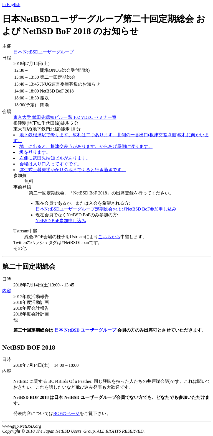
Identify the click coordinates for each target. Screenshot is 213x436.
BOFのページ (66, 413)
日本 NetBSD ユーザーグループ (85, 330)
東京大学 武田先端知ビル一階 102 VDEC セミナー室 (64, 117)
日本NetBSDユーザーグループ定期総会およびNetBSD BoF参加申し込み (106, 209)
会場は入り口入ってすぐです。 (50, 163)
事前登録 (22, 187)
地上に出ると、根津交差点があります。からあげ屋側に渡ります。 (86, 146)
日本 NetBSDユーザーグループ (43, 52)
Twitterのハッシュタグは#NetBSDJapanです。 (57, 242)
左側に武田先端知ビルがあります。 (54, 158)
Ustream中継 (25, 231)
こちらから (109, 236)
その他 (20, 248)
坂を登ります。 (34, 152)
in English (11, 4)
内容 (6, 290)
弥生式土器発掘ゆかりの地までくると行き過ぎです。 (72, 169)
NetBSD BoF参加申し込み (61, 220)
